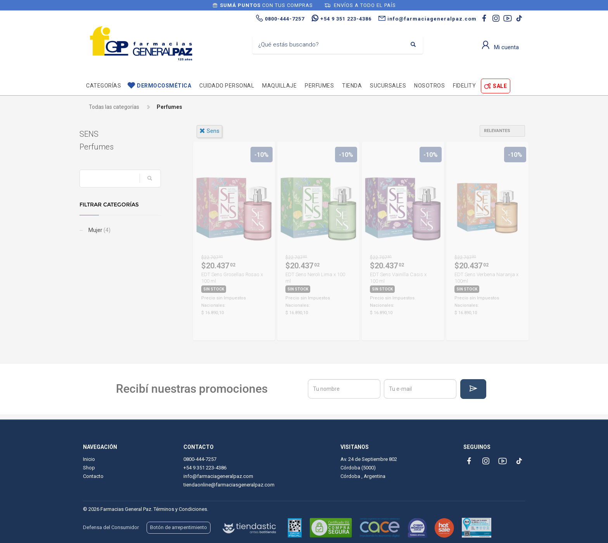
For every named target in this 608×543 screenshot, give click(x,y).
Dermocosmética (164, 85)
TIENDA (352, 85)
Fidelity (464, 85)
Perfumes (319, 85)
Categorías (103, 85)
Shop (89, 468)
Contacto (93, 476)
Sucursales (388, 85)
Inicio (89, 459)
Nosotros (429, 85)
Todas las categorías (114, 107)
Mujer (102, 230)
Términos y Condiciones (180, 509)
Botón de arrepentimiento (178, 527)
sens (209, 130)
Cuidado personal (226, 85)
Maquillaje (279, 85)
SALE (500, 86)
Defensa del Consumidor (111, 527)
